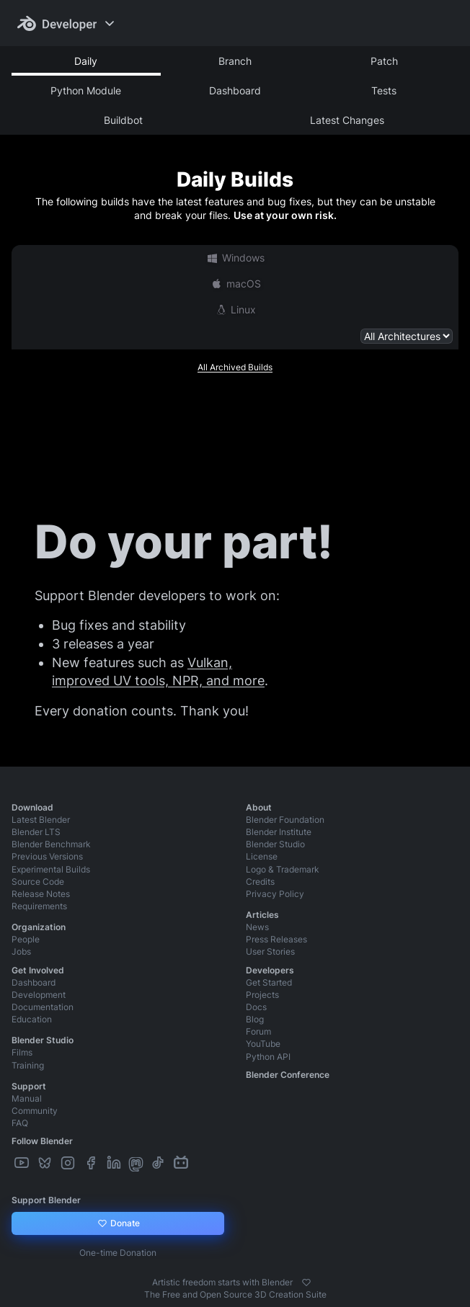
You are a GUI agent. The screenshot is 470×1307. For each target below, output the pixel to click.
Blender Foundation (285, 819)
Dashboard (235, 90)
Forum (258, 1031)
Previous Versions (47, 856)
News (257, 927)
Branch (235, 61)
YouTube (263, 1043)
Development (39, 994)
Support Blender (46, 1200)
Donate (118, 1223)
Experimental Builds (51, 869)
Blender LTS (36, 831)
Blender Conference (287, 1074)
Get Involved (38, 970)
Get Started (269, 982)
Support (29, 1086)
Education (32, 1019)
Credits (260, 881)
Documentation (43, 1007)
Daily (85, 61)
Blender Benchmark (51, 844)
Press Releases (276, 939)
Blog (255, 1019)
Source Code (38, 881)
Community (35, 1110)
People (26, 939)
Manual (27, 1098)
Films (22, 1052)
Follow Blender (42, 1141)
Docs (256, 1007)
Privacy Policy (275, 893)
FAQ (20, 1123)
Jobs (21, 951)
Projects (262, 994)
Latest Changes (347, 120)
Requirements (39, 906)
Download (32, 807)
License (262, 856)
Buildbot (123, 120)
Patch (384, 61)
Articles (262, 914)
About (259, 807)
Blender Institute (278, 831)
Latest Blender (41, 819)
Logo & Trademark (282, 869)
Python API (268, 1056)
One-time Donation (117, 1252)
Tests (383, 90)
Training (28, 1065)
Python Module (85, 90)
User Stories (270, 951)
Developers (270, 970)
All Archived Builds (235, 367)
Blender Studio (275, 844)
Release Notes (41, 893)
